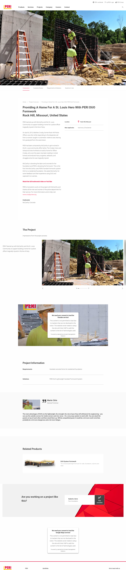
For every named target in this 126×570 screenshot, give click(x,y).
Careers (58, 7)
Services (31, 7)
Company (49, 7)
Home (24, 102)
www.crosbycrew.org (29, 194)
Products (21, 7)
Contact (67, 7)
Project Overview (34, 102)
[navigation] (84, 500)
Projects (40, 7)
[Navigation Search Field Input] (114, 7)
